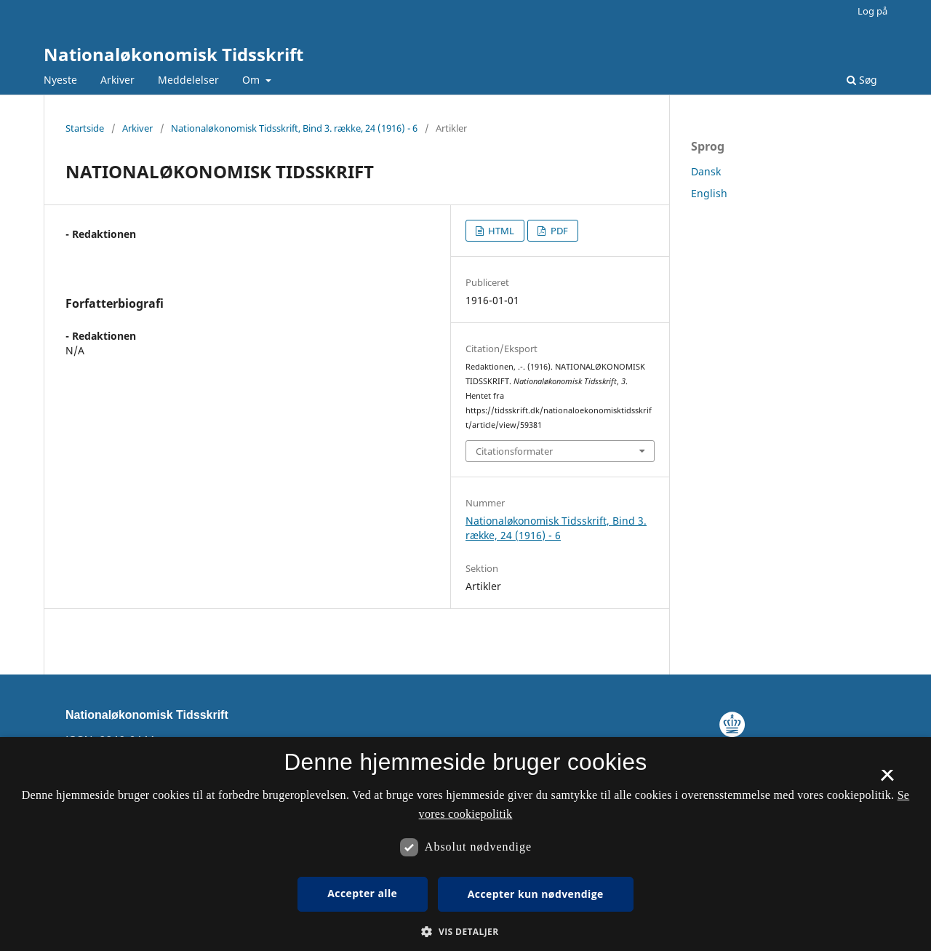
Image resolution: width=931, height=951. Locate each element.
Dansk (706, 171)
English (709, 193)
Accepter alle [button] (362, 893)
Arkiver (117, 80)
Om (252, 80)
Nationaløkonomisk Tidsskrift (173, 54)
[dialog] (465, 844)
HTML (500, 230)
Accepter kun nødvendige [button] (536, 894)
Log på (872, 10)
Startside (84, 128)
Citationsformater (514, 451)
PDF (558, 230)
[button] (465, 932)
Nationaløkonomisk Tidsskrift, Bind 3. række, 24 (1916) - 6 (294, 128)
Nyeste (60, 80)
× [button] (887, 780)
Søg (862, 80)
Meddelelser (188, 80)
